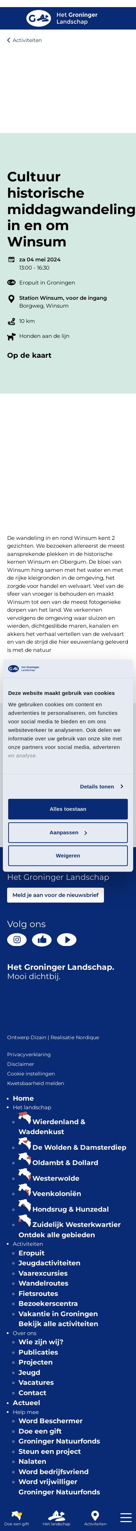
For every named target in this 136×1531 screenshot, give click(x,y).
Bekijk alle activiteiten (58, 1324)
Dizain (38, 1037)
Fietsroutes (38, 1294)
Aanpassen (68, 832)
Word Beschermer (51, 1421)
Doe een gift (40, 1431)
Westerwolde (55, 1178)
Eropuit (32, 1253)
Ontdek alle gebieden (57, 1235)
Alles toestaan (67, 809)
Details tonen (97, 786)
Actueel (26, 1403)
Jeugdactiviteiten (49, 1263)
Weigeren (68, 855)
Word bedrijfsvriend (54, 1472)
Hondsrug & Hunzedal (70, 1209)
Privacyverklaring (29, 1054)
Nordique (87, 1037)
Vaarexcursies (43, 1273)
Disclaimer (20, 1064)
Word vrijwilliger (48, 1482)
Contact (32, 1393)
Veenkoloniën (56, 1194)
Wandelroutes (43, 1283)
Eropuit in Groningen (47, 282)
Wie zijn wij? (41, 1342)
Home (23, 1098)
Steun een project (50, 1451)
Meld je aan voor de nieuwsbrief (55, 895)
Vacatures (36, 1382)
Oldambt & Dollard (65, 1163)
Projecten (36, 1362)
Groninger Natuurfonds (59, 1441)
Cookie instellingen (31, 1073)
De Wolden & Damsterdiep (79, 1147)
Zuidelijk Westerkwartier (76, 1225)
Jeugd (29, 1372)
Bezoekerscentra (48, 1303)
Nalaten (32, 1461)
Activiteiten (27, 40)
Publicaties (38, 1352)
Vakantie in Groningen (58, 1314)
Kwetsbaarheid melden (35, 1083)
